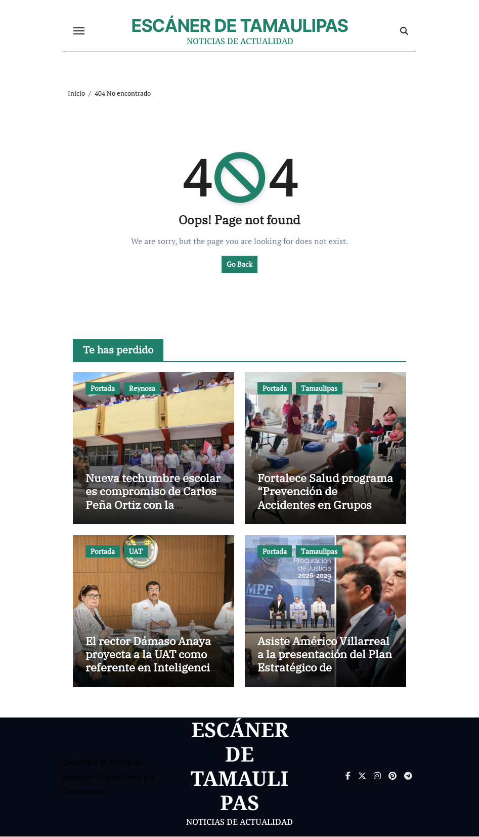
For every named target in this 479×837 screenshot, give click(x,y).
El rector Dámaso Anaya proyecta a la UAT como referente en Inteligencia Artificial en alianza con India (150, 668)
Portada (103, 388)
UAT (136, 551)
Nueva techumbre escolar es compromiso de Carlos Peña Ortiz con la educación (153, 498)
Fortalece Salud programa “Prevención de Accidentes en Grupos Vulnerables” (325, 498)
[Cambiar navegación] (79, 31)
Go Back (239, 264)
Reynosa (142, 388)
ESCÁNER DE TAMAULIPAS (240, 25)
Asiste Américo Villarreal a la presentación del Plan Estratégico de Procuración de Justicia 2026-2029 (324, 668)
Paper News (120, 777)
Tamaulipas (319, 388)
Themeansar (85, 791)
